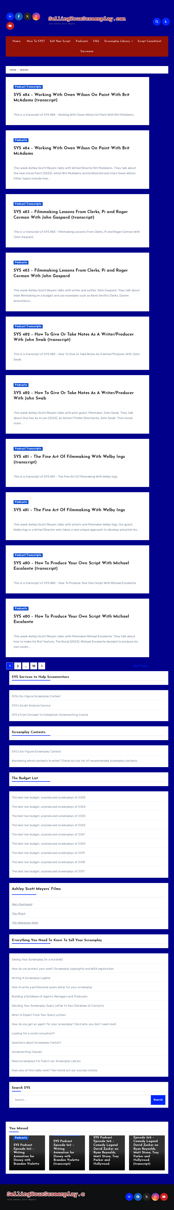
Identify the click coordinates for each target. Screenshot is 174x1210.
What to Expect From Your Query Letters (39, 1015)
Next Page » (141, 665)
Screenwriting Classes (27, 1052)
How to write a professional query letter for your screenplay (52, 987)
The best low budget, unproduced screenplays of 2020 (48, 843)
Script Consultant (149, 41)
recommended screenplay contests (113, 760)
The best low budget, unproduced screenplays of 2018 (48, 862)
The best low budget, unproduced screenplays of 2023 (48, 816)
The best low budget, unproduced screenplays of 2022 (48, 825)
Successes (87, 51)
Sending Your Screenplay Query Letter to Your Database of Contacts (58, 1005)
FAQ (96, 41)
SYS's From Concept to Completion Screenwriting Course (50, 714)
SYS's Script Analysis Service (31, 705)
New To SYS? (35, 41)
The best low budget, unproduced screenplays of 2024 (48, 806)
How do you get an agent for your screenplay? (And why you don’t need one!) (64, 1024)
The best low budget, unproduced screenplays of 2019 (48, 853)
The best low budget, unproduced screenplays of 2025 (48, 797)
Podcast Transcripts (28, 86)
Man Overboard (22, 904)
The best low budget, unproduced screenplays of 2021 (48, 834)
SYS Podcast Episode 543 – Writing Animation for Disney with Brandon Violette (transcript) (66, 1153)
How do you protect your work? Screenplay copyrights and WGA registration (63, 968)
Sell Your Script (60, 41)
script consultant (41, 1033)
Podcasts (82, 41)
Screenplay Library (117, 41)
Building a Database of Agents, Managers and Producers (50, 996)
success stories (87, 1070)
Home (16, 41)
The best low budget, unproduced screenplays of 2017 (48, 871)
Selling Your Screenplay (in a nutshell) (37, 959)
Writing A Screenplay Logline (31, 978)
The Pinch (18, 913)
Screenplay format (47, 1042)
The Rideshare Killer (25, 922)
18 (33, 666)
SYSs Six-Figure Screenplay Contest (36, 696)
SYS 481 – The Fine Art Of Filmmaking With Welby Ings (69, 510)
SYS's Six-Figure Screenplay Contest (36, 751)
